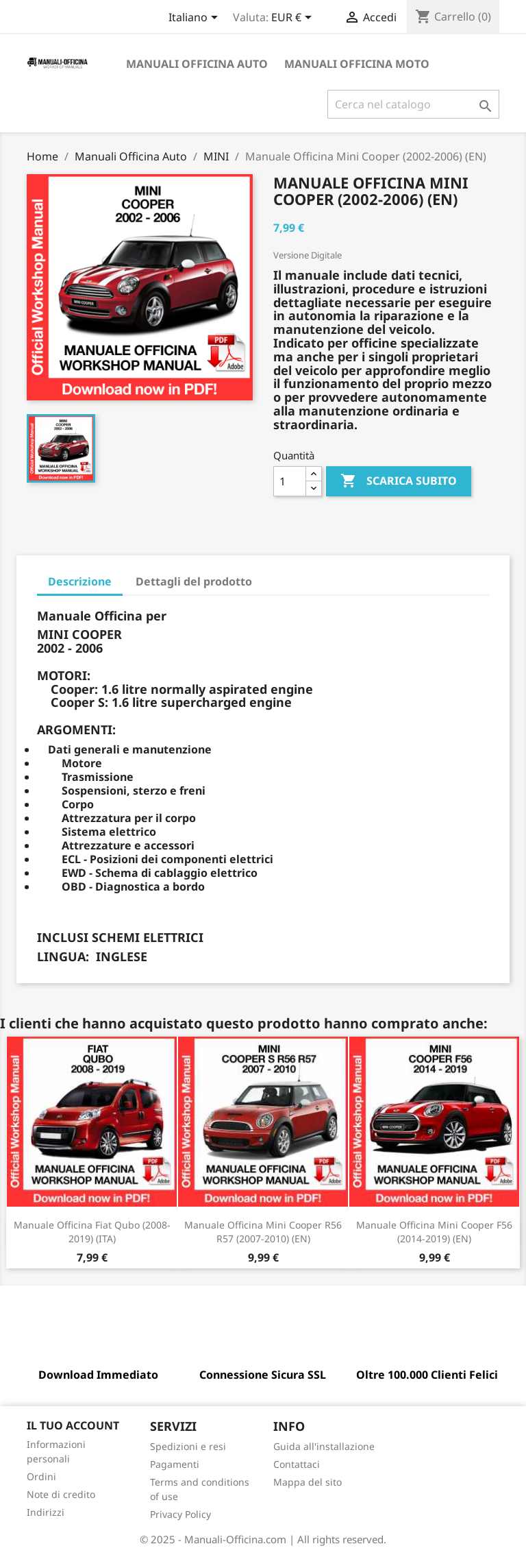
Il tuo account (73, 1425)
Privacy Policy (180, 1514)
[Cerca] (413, 104)
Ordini (41, 1476)
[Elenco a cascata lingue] (195, 18)
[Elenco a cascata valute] (293, 18)
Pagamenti (174, 1464)
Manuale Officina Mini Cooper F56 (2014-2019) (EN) (434, 1231)
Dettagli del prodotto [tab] (194, 581)
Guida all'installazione (324, 1446)
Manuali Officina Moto (356, 63)
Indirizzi (45, 1512)
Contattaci (296, 1464)
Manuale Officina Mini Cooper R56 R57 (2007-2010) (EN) (263, 1231)
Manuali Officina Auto (197, 63)
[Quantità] (289, 481)
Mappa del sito (307, 1481)
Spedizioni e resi (188, 1446)
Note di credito (61, 1494)
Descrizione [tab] (80, 581)
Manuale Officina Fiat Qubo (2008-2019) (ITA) (92, 1231)
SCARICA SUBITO (398, 481)
